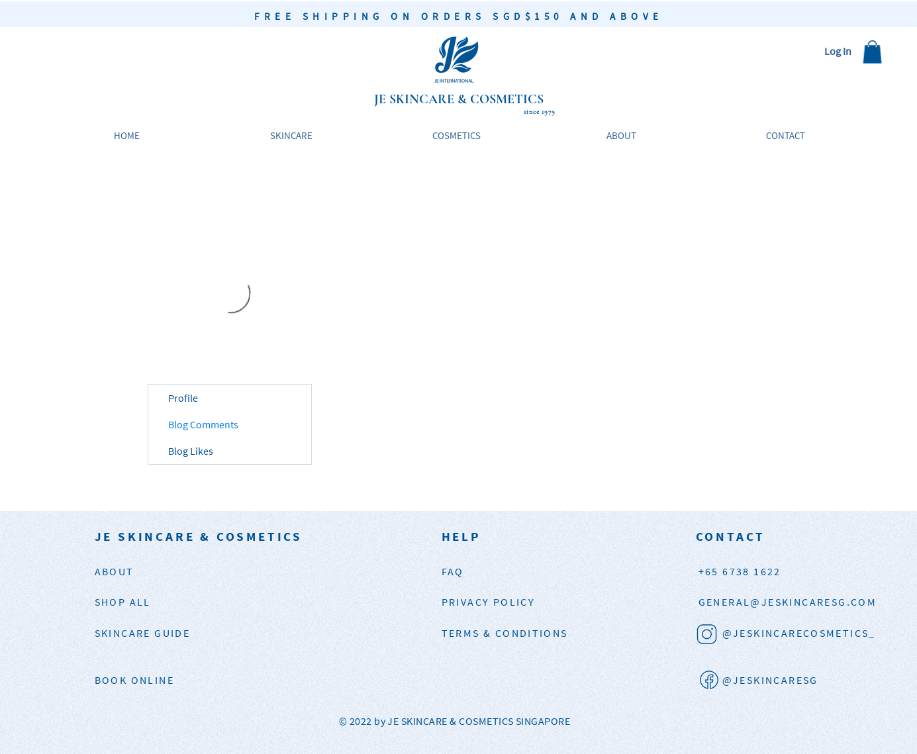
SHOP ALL (123, 601)
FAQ (453, 571)
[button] (872, 52)
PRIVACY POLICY (489, 601)
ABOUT (114, 571)
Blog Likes (190, 450)
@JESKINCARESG (770, 679)
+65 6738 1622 (740, 571)
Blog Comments (203, 424)
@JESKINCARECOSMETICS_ (799, 632)
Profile (183, 397)
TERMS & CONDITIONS (505, 632)
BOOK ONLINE (134, 679)
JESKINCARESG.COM (788, 601)
